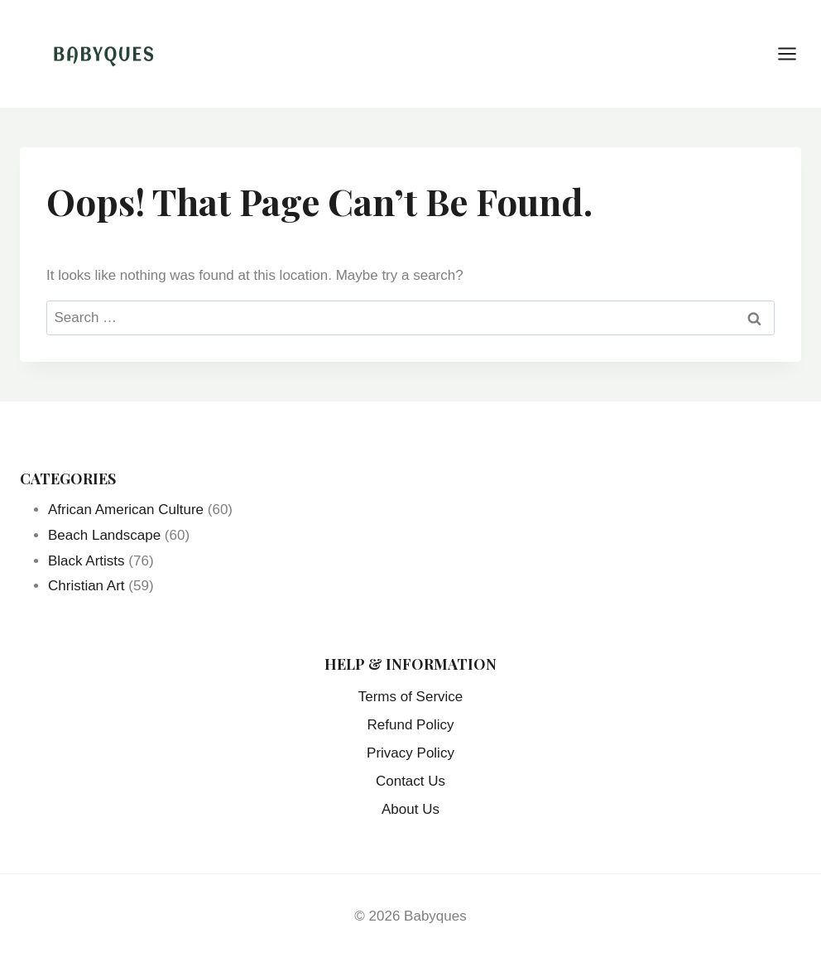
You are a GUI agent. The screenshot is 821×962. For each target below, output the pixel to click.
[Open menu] (795, 53)
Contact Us (410, 781)
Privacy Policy (410, 753)
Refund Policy (410, 725)
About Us (410, 809)
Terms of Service (410, 697)
